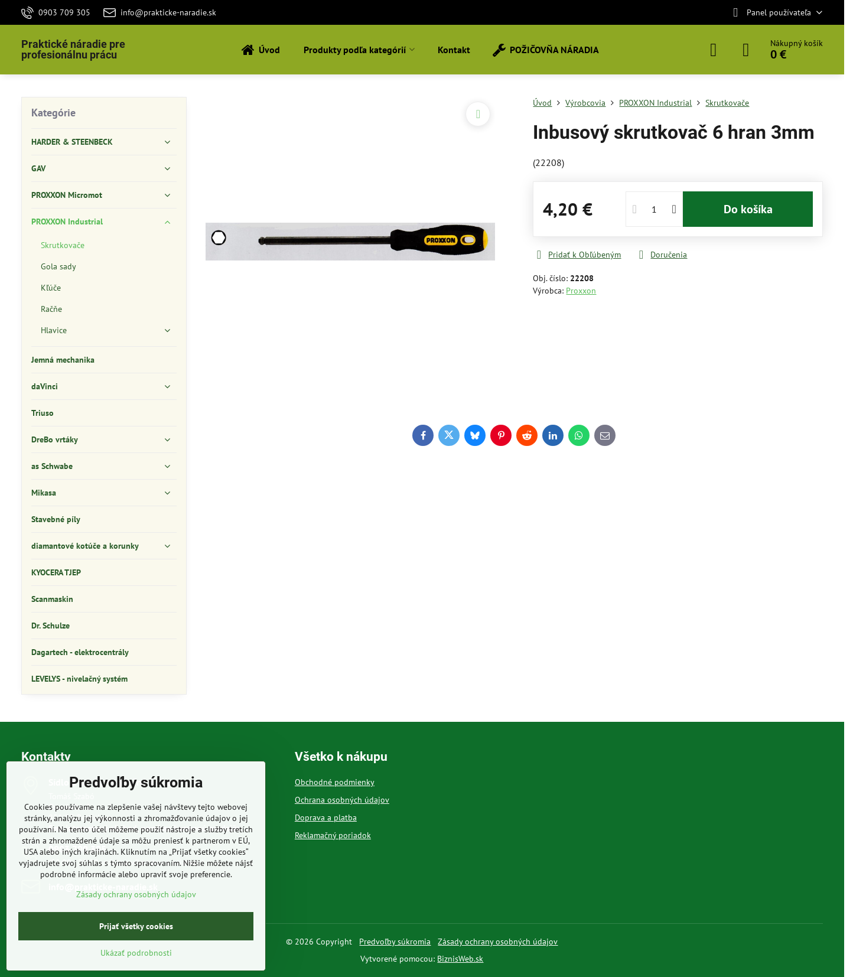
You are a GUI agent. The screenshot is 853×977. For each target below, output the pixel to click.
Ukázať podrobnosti (136, 952)
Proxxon (581, 290)
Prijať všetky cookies (136, 926)
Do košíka (748, 209)
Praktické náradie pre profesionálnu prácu (73, 49)
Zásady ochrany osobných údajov (498, 941)
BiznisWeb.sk (460, 958)
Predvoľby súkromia (395, 941)
